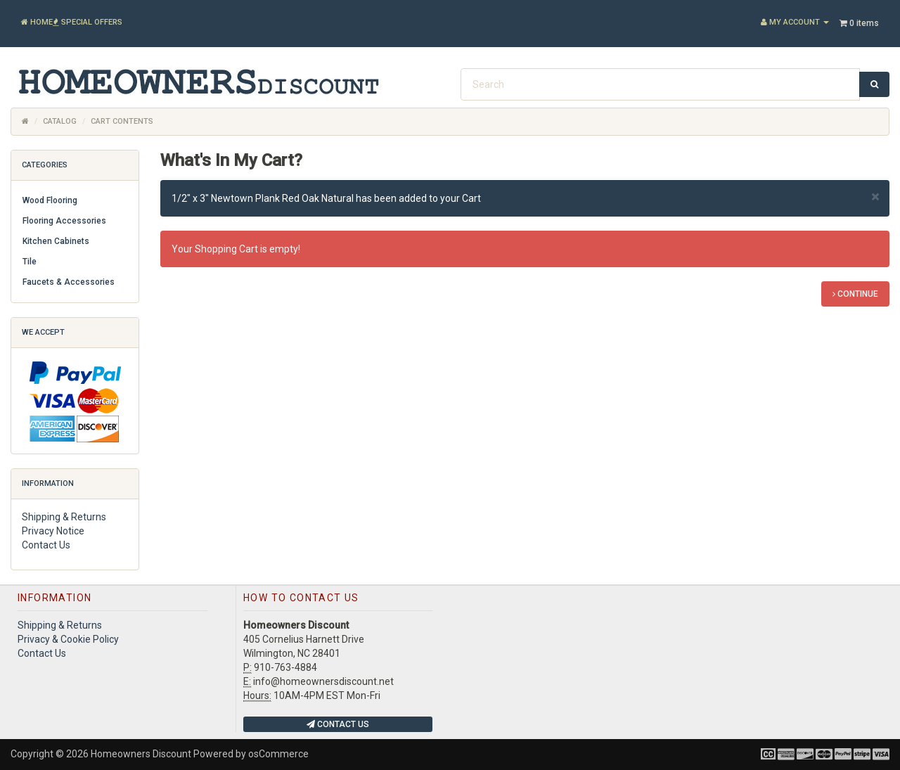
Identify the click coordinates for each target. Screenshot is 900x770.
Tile (29, 262)
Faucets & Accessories (68, 282)
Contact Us (46, 545)
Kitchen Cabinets (55, 241)
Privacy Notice (53, 531)
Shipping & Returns (64, 516)
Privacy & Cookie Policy (68, 639)
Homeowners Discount (141, 753)
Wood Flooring (49, 200)
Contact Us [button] (338, 724)
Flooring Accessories (64, 221)
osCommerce (278, 753)
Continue (855, 294)
